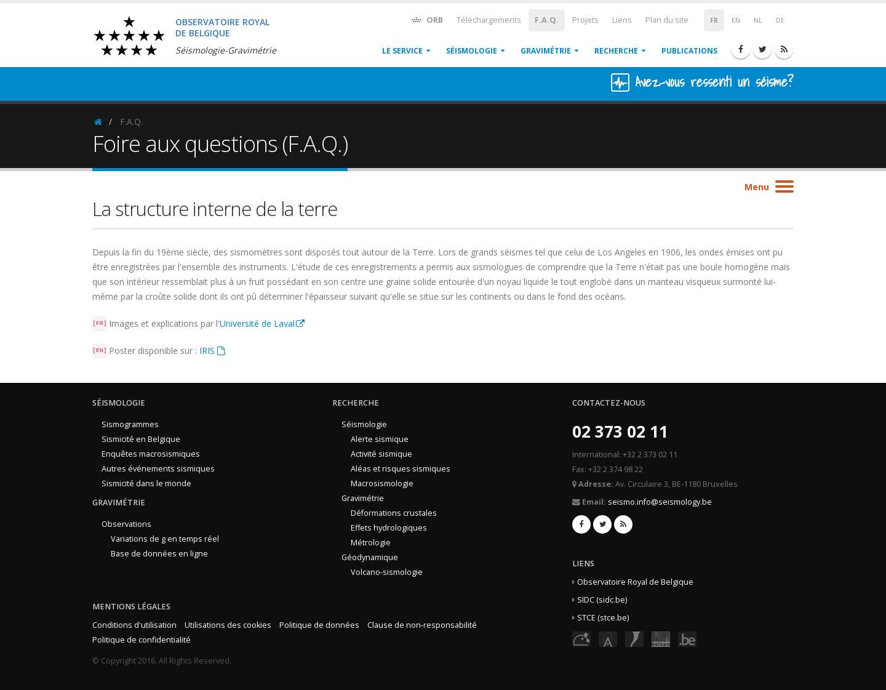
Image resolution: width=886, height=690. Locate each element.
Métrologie (371, 542)
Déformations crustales (394, 513)
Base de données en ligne (159, 553)
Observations (126, 524)
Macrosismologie (382, 483)
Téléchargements (489, 20)
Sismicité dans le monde (146, 483)
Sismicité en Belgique (141, 439)
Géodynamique (369, 557)
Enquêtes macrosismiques (151, 454)
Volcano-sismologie (387, 572)
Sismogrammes (130, 424)
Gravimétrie (546, 51)
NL (758, 20)
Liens (622, 20)
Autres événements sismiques (158, 468)
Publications (689, 51)
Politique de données (319, 625)
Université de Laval (257, 323)
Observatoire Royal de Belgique (635, 582)
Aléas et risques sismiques (400, 468)
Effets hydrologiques (389, 528)
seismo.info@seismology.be (660, 502)
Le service (402, 51)
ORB (426, 19)
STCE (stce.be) (603, 617)
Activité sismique (381, 454)
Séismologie (471, 51)
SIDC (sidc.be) (602, 600)
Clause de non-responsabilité (422, 625)
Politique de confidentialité (141, 640)
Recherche (616, 51)
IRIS (207, 350)
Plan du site (666, 20)
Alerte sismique (380, 439)
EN (736, 20)
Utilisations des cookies (228, 625)
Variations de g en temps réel (165, 539)
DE (780, 20)
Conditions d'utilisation (134, 625)
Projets (585, 20)
